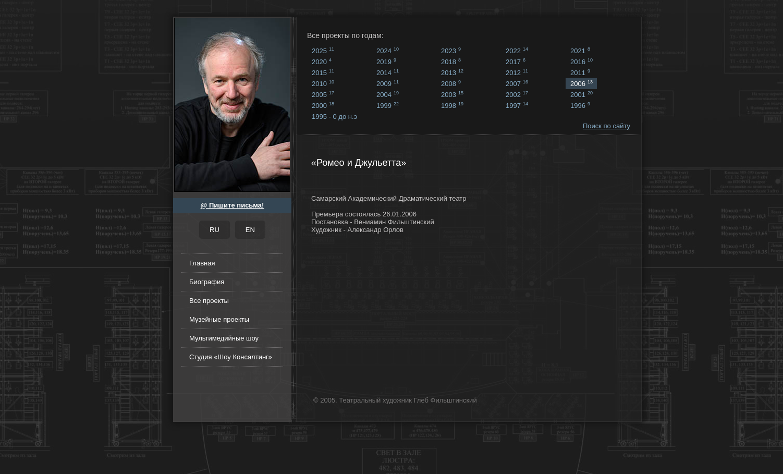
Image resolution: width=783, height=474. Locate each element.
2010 (323, 83)
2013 (452, 72)
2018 (451, 61)
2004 (387, 94)
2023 (451, 50)
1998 (452, 105)
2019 (386, 61)
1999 (387, 105)
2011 (580, 72)
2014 (387, 72)
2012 (517, 72)
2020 (322, 61)
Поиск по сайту (606, 126)
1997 (517, 105)
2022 (517, 50)
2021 (580, 50)
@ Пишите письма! (232, 205)
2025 (323, 50)
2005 (323, 94)
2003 (452, 94)
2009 (387, 83)
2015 (323, 72)
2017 (515, 61)
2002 (517, 94)
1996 (580, 105)
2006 (581, 83)
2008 (451, 83)
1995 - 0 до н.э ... (334, 117)
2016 (581, 61)
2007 (517, 83)
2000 (323, 105)
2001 (581, 94)
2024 (387, 50)
